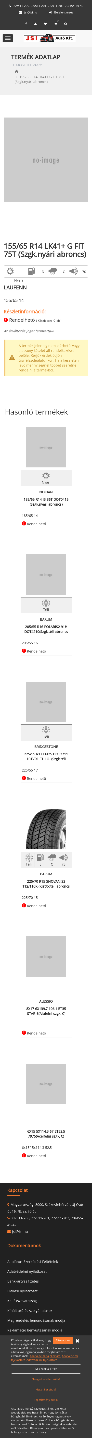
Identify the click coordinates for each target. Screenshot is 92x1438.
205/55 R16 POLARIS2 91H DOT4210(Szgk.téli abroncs (46, 629)
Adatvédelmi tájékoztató (45, 1356)
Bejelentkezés (63, 12)
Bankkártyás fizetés (23, 1281)
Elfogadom (63, 1340)
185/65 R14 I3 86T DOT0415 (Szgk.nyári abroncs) (46, 502)
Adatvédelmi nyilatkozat (27, 1271)
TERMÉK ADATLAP (35, 57)
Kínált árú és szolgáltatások (29, 1310)
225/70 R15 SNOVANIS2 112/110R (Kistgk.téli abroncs (46, 884)
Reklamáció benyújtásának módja (34, 1330)
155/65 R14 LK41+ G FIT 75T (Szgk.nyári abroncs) (39, 79)
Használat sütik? (46, 1389)
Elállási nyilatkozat (22, 1291)
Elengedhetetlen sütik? (46, 1379)
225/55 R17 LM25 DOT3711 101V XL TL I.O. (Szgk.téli (46, 756)
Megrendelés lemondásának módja (36, 1320)
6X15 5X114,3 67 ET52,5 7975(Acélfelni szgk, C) (46, 1134)
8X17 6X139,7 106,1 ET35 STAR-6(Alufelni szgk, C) (46, 1011)
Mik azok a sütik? (46, 1369)
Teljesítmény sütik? (46, 1400)
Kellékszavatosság (22, 1300)
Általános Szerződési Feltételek (32, 1261)
